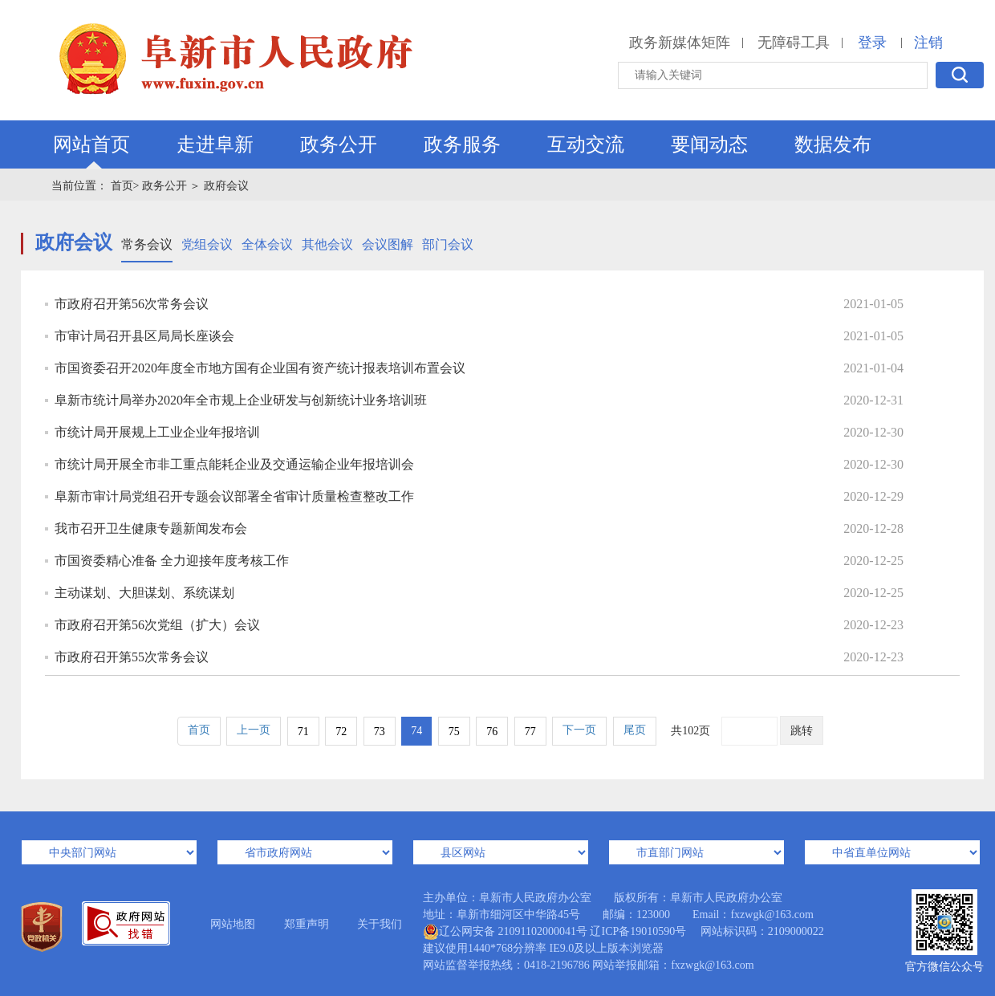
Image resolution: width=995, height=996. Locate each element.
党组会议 (207, 244)
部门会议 (447, 244)
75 (454, 732)
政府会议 (226, 186)
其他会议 (327, 244)
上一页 (253, 730)
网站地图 (232, 924)
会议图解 (387, 244)
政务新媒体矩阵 (679, 43)
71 (303, 732)
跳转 (801, 731)
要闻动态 (709, 144)
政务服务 (462, 144)
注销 (928, 43)
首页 (199, 730)
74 (416, 731)
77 (530, 732)
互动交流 (585, 144)
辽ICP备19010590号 (638, 931)
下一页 (579, 730)
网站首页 (91, 144)
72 (341, 732)
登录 (872, 43)
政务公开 (338, 144)
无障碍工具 (793, 43)
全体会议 (267, 244)
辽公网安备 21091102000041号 (505, 932)
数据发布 (832, 144)
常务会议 (147, 244)
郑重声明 (306, 924)
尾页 (634, 730)
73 (379, 732)
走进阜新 (215, 144)
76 (491, 732)
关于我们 (379, 924)
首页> (125, 186)
